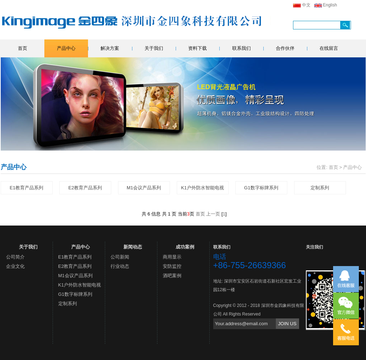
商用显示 (172, 257)
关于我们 (154, 48)
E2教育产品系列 (85, 187)
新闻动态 (132, 247)
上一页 (213, 214)
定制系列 (320, 187)
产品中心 (66, 48)
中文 (306, 5)
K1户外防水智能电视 (202, 187)
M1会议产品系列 (144, 187)
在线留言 (328, 48)
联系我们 (241, 48)
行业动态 (120, 266)
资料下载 (197, 48)
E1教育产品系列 (26, 187)
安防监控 (172, 266)
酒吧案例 (172, 275)
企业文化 (15, 266)
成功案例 (185, 247)
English (330, 5)
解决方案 (110, 48)
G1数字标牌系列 (261, 187)
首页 (22, 48)
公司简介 (15, 257)
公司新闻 (120, 257)
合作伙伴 (285, 48)
